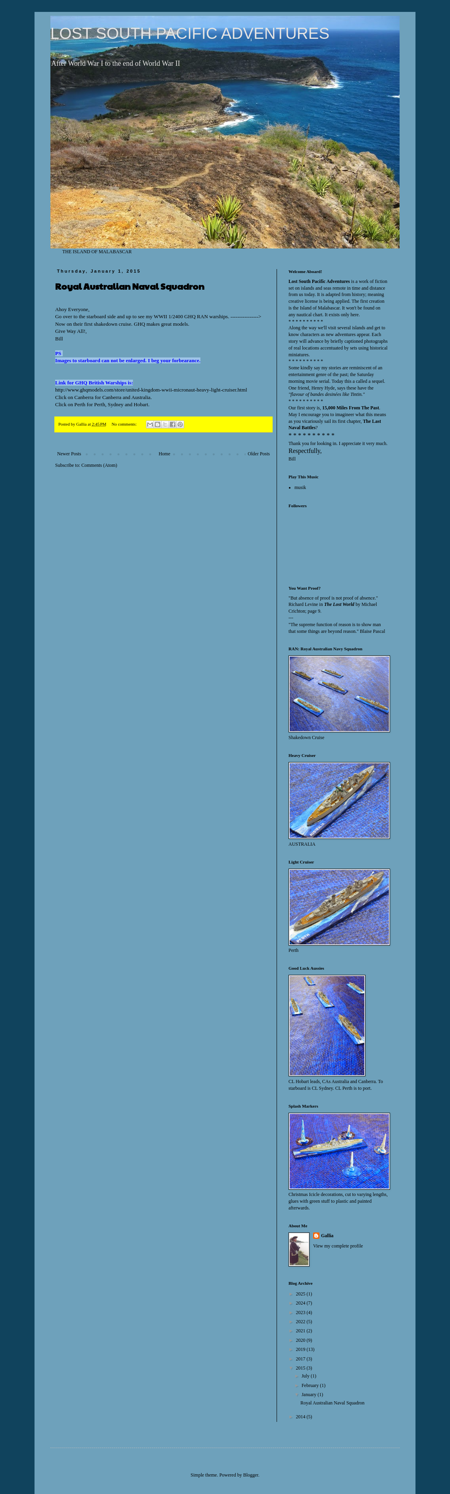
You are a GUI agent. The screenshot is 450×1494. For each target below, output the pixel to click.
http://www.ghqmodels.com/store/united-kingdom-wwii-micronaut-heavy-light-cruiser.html (151, 390)
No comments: (125, 424)
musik (300, 487)
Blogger (250, 1475)
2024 (301, 1303)
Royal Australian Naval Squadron (129, 286)
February (311, 1385)
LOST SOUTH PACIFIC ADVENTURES (189, 33)
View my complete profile (338, 1246)
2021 (301, 1331)
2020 (301, 1340)
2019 (301, 1349)
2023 (301, 1312)
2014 (301, 1416)
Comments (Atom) (99, 465)
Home (164, 454)
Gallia (327, 1235)
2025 (301, 1294)
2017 (301, 1359)
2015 (301, 1368)
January (309, 1394)
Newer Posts (69, 454)
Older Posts (259, 454)
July (306, 1376)
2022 (301, 1321)
